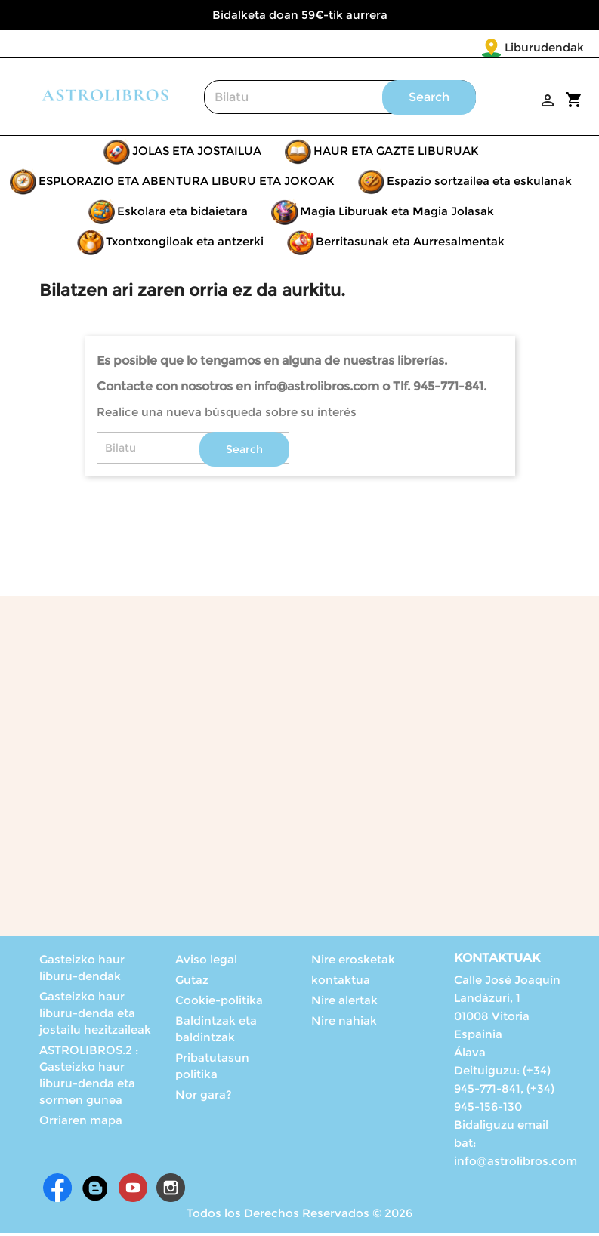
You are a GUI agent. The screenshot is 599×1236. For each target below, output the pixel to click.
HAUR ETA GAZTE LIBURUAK (396, 153)
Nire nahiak (344, 1023)
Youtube (133, 1190)
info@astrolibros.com (515, 1164)
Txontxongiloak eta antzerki (185, 244)
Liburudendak (455, 47)
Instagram (170, 1190)
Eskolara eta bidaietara (182, 214)
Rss (95, 1190)
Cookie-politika (219, 1003)
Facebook (57, 1190)
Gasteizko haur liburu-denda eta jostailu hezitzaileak (95, 1016)
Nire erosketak (353, 962)
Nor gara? (203, 1097)
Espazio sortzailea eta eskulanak (479, 184)
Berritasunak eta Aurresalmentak (410, 244)
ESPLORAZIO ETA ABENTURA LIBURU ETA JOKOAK (187, 184)
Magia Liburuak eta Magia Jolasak (397, 214)
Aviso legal (206, 962)
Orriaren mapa (80, 1123)
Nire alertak (344, 1003)
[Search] (340, 100)
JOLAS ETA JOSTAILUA (196, 153)
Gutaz (191, 983)
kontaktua (340, 983)
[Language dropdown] (552, 48)
